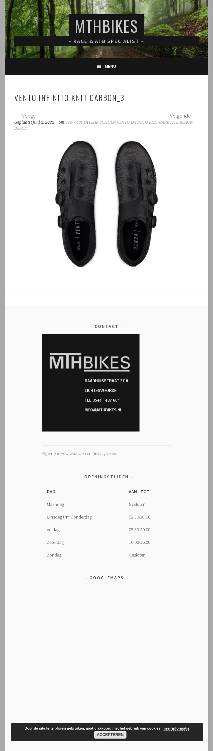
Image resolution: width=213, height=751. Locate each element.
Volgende (184, 115)
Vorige (25, 115)
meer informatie (176, 728)
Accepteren (110, 734)
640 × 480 (74, 122)
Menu (110, 66)
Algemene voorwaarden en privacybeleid (79, 453)
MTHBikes (106, 25)
